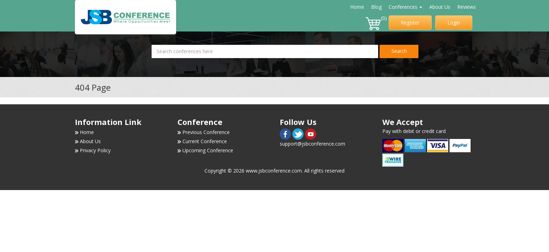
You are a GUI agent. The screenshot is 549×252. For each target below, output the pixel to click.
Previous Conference (206, 132)
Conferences (405, 7)
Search (399, 51)
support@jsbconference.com (312, 143)
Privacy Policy (95, 150)
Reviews (466, 7)
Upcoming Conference (207, 150)
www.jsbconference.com (274, 170)
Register (410, 22)
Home (357, 7)
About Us (439, 7)
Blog (376, 7)
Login (453, 22)
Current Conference (204, 141)
